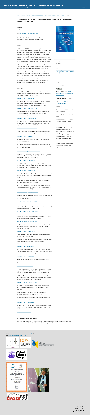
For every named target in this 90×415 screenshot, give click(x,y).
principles (30, 333)
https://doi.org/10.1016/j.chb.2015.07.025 (26, 231)
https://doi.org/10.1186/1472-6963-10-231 (26, 98)
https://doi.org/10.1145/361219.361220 (25, 302)
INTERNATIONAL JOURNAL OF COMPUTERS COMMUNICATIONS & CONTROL (33, 5)
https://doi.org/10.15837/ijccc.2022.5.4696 (28, 33)
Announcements (19, 7)
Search (83, 7)
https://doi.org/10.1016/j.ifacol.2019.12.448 (26, 118)
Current (5, 7)
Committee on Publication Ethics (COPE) (17, 335)
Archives (11, 7)
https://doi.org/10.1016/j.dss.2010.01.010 (26, 170)
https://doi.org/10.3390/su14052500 (25, 136)
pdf (57, 56)
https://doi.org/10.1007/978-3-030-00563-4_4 (27, 128)
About (26, 7)
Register (80, 1)
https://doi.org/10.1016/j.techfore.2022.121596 (27, 108)
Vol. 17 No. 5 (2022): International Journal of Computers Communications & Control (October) (45, 15)
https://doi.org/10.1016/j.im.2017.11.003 (26, 160)
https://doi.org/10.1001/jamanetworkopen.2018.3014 (28, 151)
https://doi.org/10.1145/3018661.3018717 (26, 256)
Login (85, 1)
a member (14, 333)
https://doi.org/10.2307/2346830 (24, 312)
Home (18, 15)
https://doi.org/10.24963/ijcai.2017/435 (25, 246)
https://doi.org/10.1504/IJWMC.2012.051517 (27, 202)
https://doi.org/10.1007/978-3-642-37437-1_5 (27, 221)
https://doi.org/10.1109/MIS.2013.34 (25, 266)
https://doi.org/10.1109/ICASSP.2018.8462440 (27, 282)
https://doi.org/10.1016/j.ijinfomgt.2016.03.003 (27, 192)
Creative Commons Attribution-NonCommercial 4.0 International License (64, 93)
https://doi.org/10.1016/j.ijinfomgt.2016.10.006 (27, 211)
